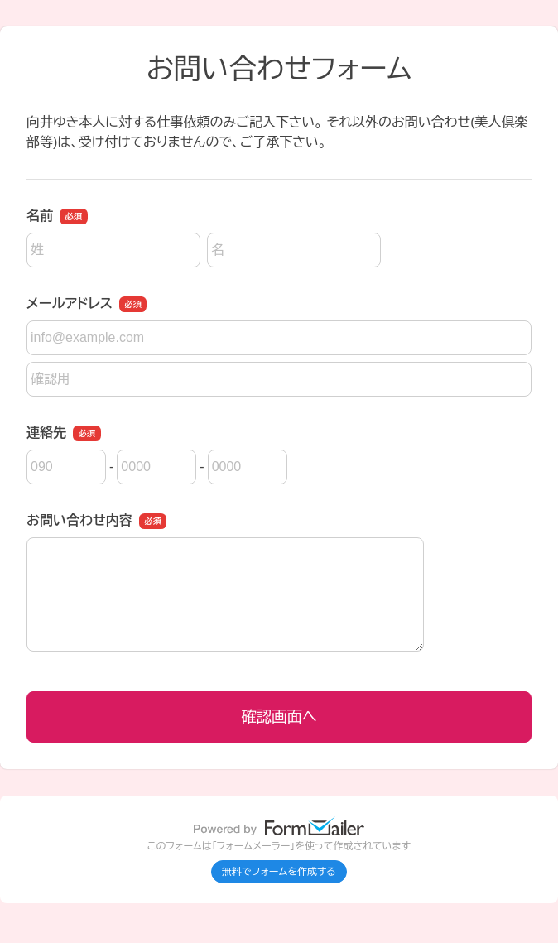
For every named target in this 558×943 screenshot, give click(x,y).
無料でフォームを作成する (279, 872)
